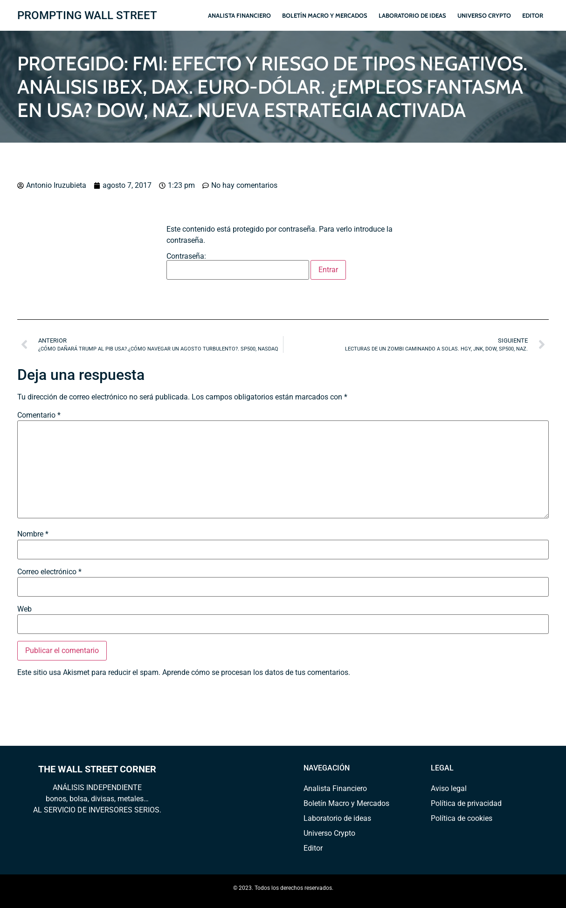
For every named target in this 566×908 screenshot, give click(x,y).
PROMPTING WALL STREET (87, 15)
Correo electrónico (49, 572)
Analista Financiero (239, 15)
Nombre (32, 534)
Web (24, 609)
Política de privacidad (466, 803)
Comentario (39, 415)
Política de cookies (461, 818)
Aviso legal (449, 788)
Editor (532, 15)
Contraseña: (237, 266)
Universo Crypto (484, 15)
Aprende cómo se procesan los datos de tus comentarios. (256, 672)
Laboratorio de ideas (412, 15)
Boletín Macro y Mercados (324, 15)
